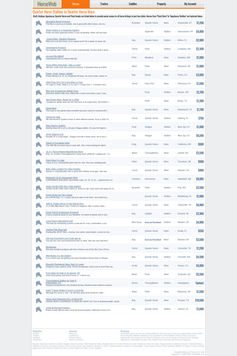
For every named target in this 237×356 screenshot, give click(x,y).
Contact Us (73, 335)
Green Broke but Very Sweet (59, 195)
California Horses (180, 344)
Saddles (36, 338)
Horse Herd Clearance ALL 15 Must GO (64, 299)
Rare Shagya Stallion (55, 126)
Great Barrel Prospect (56, 47)
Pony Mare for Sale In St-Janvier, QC (63, 273)
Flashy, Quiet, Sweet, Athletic (59, 73)
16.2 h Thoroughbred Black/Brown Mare (64, 152)
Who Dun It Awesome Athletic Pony (62, 91)
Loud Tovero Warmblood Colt (59, 221)
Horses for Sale (53, 117)
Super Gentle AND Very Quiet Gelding (63, 186)
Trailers (36, 335)
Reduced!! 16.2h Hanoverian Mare (62, 178)
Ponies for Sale (130, 344)
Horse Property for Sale (57, 348)
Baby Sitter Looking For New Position (63, 169)
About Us (73, 333)
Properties (37, 340)
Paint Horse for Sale (92, 344)
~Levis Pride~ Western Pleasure (61, 39)
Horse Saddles (95, 348)
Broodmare (51, 247)
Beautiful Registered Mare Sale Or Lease (65, 264)
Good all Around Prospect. (58, 308)
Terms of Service (76, 340)
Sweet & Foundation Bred (58, 143)
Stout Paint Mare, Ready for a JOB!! (62, 99)
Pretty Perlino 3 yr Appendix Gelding (62, 30)
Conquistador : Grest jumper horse (146, 346)
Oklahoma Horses (40, 346)
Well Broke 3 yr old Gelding (58, 256)
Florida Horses (195, 344)
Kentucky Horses (56, 346)
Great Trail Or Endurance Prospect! (62, 212)
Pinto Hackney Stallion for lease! (176, 346)
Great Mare (51, 108)
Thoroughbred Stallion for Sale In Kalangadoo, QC (61, 282)
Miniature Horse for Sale (148, 344)
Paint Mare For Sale (55, 160)
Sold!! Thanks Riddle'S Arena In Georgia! (65, 290)
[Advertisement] (118, 319)
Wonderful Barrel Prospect (58, 21)
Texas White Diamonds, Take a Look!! (63, 65)
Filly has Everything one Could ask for (63, 238)
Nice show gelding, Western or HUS (92, 346)
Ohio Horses (70, 346)
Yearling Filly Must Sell (56, 230)
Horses (36, 333)
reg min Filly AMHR (55, 56)
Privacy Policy (75, 338)
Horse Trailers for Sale (77, 348)
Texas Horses (166, 344)
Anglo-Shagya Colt (54, 134)
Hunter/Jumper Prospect (119, 346)
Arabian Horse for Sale (112, 344)
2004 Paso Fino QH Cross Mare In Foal (64, 82)
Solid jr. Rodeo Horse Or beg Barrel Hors (65, 204)
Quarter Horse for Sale (73, 344)
